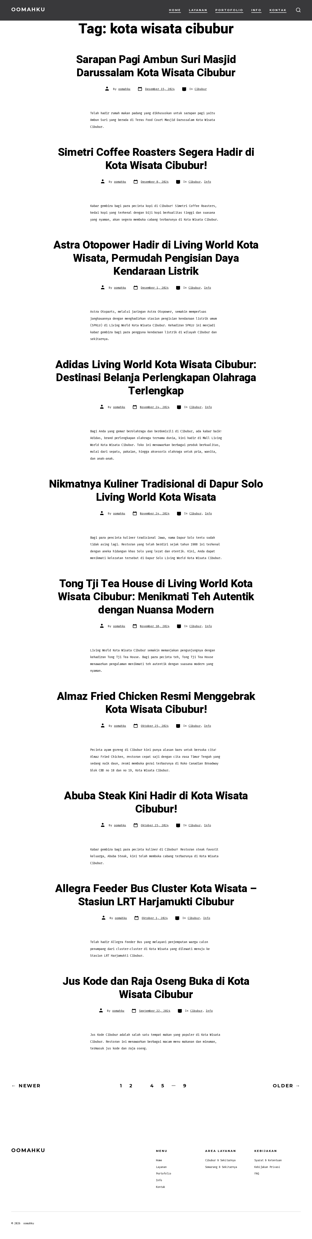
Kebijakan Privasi (267, 1167)
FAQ (256, 1173)
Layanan (198, 10)
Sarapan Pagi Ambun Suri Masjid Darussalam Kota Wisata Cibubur (156, 66)
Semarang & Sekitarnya (221, 1167)
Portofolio (229, 10)
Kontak (278, 10)
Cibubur (201, 89)
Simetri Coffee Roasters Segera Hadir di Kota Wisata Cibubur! (156, 159)
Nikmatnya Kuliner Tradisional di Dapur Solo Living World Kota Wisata (156, 490)
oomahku (124, 89)
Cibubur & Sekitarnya (220, 1160)
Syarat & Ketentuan (268, 1160)
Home (175, 10)
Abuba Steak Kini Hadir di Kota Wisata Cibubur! (156, 802)
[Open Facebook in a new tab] (296, 1223)
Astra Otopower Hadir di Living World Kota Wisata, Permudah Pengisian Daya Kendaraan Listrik (156, 258)
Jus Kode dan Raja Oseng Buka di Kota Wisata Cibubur (156, 988)
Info (256, 10)
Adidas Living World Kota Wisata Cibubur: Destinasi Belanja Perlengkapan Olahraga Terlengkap (156, 378)
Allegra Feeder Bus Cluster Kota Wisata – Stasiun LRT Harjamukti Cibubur (156, 895)
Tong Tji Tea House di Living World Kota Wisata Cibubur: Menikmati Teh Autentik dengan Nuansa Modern (156, 597)
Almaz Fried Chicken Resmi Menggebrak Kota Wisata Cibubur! (156, 703)
